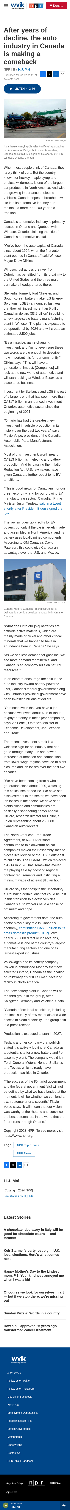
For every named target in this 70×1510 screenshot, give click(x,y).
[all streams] (65, 1505)
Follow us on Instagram (21, 1388)
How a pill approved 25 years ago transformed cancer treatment (30, 1328)
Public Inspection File (19, 1420)
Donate (58, 5)
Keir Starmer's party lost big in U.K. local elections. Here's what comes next (32, 1255)
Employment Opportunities (22, 1412)
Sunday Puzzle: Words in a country (32, 1313)
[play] (5, 1505)
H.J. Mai (24, 69)
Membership (14, 1437)
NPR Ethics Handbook (20, 1461)
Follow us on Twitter (18, 1380)
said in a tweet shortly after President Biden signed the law (33, 508)
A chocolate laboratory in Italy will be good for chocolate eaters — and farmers (33, 1234)
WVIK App (13, 1404)
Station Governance (19, 1429)
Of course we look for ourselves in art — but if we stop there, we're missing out (34, 1296)
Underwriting (14, 1445)
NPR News (24, 1153)
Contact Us (13, 1453)
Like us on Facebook (19, 1396)
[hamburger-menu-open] (6, 5)
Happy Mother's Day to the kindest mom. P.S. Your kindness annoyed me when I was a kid (34, 1276)
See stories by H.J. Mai (19, 1196)
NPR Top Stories (28, 1145)
